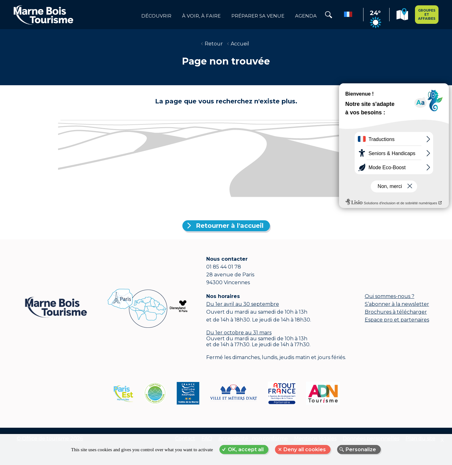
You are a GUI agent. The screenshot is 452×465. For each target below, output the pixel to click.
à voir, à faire (201, 16)
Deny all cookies (304, 449)
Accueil (240, 44)
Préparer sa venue (257, 16)
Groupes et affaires (426, 14)
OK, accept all (246, 449)
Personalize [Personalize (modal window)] (361, 449)
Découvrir (156, 16)
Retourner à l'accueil (230, 225)
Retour (214, 44)
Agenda (306, 16)
